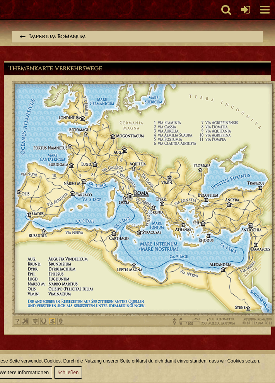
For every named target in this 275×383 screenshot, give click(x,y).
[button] (265, 9)
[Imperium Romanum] (4, 9)
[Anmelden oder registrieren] (245, 9)
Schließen (68, 372)
